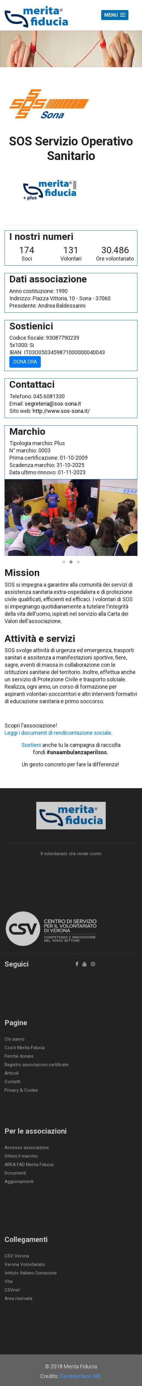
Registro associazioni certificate (37, 1066)
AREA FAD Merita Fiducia (29, 1166)
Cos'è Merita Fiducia (25, 1049)
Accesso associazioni (27, 1149)
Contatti (13, 1083)
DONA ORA (25, 362)
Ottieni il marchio (21, 1157)
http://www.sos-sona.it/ (61, 411)
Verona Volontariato (25, 1266)
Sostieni (31, 745)
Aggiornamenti (19, 1183)
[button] (114, 15)
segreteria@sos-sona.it (53, 403)
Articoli (11, 1075)
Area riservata (18, 1300)
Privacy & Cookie (21, 1092)
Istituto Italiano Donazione (31, 1274)
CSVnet (12, 1291)
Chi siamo (14, 1041)
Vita (8, 1283)
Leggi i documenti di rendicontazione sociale (58, 733)
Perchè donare (19, 1058)
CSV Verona (17, 1257)
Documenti (15, 1174)
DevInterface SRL (81, 1376)
